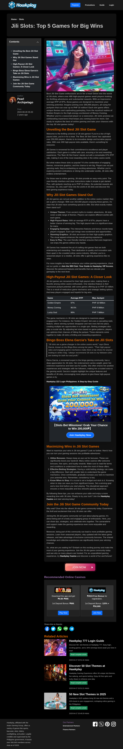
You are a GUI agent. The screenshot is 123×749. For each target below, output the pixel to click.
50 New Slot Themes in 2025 (87, 694)
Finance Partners (69, 729)
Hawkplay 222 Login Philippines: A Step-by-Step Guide (72, 381)
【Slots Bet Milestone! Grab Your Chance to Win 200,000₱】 (80, 427)
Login (111, 5)
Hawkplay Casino (68, 556)
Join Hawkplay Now (80, 435)
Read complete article (78, 654)
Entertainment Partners (71, 726)
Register (75, 5)
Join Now (97, 613)
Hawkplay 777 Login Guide (86, 640)
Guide (102, 5)
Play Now (63, 613)
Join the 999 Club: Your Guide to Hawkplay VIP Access (87, 266)
